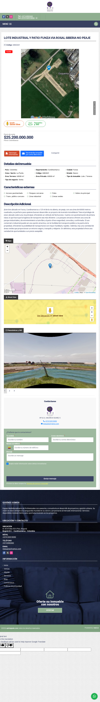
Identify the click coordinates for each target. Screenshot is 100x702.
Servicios (7, 576)
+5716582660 (27, 16)
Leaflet (76, 292)
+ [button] (7, 247)
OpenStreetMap (90, 292)
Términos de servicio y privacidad (37, 483)
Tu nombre (10, 436)
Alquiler (7, 572)
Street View (14, 124)
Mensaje (9, 452)
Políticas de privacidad (13, 586)
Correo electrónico (58, 436)
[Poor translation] (9, 645)
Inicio (6, 565)
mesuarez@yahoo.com (51, 424)
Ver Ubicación (43, 316)
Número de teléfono (13, 444)
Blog (5, 579)
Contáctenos (9, 583)
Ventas (7, 569)
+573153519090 (28, 18)
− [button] (7, 251)
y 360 (36, 124)
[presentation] (26, 471)
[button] (94, 51)
